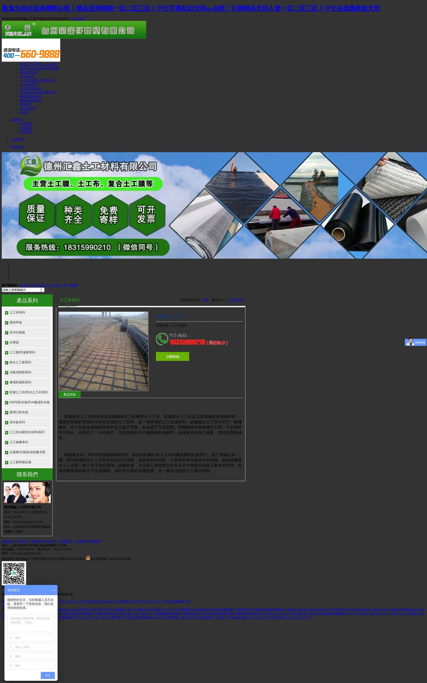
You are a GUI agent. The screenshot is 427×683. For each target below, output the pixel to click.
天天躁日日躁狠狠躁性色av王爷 (143, 617)
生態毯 (24, 112)
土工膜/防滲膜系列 (22, 352)
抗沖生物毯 (27, 108)
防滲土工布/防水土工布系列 (38, 64)
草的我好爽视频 (60, 617)
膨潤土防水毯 (28, 72)
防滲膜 (73, 285)
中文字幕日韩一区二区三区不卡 (289, 617)
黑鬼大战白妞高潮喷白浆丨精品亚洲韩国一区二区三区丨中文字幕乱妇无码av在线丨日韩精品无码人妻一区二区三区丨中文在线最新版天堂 (191, 8)
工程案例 (17, 139)
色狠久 (219, 617)
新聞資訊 (17, 120)
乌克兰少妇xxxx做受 (385, 609)
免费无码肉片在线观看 (77, 613)
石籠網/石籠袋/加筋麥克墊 (37, 92)
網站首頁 (8, 541)
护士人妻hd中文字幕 (142, 609)
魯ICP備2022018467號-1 (69, 559)
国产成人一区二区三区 (135, 613)
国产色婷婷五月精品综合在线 (349, 609)
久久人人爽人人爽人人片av (368, 613)
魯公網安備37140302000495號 (110, 559)
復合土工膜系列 (20, 362)
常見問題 (25, 132)
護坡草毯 (25, 104)
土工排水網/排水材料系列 (36, 80)
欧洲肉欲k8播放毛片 (335, 613)
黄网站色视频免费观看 (270, 609)
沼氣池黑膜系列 (30, 100)
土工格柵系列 (28, 84)
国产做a (98, 609)
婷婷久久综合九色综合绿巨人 (307, 609)
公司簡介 (22, 541)
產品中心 (51, 541)
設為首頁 (64, 18)
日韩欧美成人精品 (106, 613)
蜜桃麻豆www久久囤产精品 (72, 609)
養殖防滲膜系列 (30, 96)
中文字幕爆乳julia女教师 (190, 609)
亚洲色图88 (190, 613)
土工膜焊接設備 (30, 88)
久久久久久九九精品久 (404, 613)
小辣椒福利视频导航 (167, 613)
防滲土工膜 (28, 285)
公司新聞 (25, 124)
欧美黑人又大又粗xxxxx (264, 613)
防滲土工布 (45, 285)
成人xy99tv (164, 609)
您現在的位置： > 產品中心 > (212, 300)
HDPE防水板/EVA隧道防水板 (39, 68)
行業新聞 (25, 128)
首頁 (205, 300)
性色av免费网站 (115, 609)
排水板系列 (27, 76)
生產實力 (37, 541)
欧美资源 (241, 613)
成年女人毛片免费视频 (104, 617)
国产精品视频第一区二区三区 (246, 617)
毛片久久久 (80, 617)
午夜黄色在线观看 (220, 609)
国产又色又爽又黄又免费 (216, 613)
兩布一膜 (60, 285)
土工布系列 (17, 312)
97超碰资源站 (243, 609)
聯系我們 (17, 147)
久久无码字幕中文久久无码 (300, 613)
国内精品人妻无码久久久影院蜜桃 (190, 617)
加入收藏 (78, 18)
